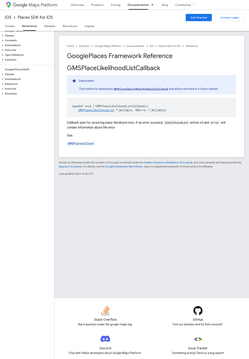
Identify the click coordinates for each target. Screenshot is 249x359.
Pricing (115, 5)
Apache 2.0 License (70, 166)
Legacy (89, 26)
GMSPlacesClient (81, 143)
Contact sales (229, 17)
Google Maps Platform (108, 46)
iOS (8, 17)
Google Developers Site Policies (123, 166)
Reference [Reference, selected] (29, 26)
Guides (10, 26)
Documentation (135, 46)
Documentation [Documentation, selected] (138, 5)
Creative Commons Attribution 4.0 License (168, 162)
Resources (70, 26)
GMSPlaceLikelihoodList (96, 110)
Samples (49, 26)
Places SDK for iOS (35, 17)
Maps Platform (35, 5)
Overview (77, 5)
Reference (192, 46)
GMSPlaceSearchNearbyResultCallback (141, 88)
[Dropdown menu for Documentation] (153, 5)
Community (183, 5)
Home (70, 46)
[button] (26, 35)
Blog (165, 5)
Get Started (199, 17)
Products (97, 5)
